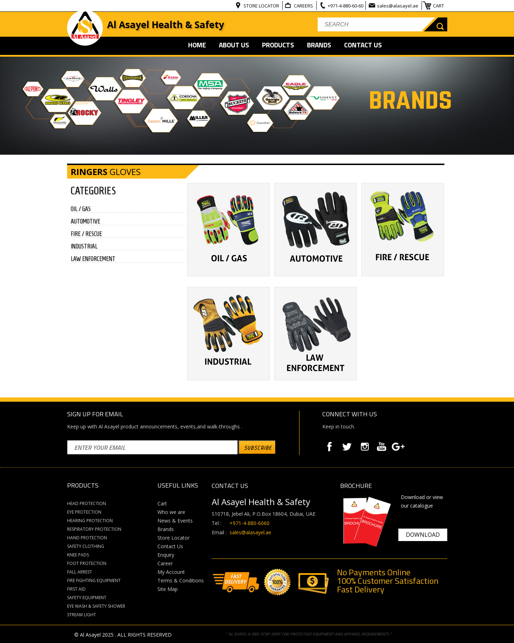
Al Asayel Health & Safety (165, 24)
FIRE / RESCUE (86, 233)
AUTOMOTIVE (85, 221)
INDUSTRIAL (84, 246)
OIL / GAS (81, 208)
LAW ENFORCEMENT (93, 258)
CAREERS (304, 5)
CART (439, 5)
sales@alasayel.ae (398, 5)
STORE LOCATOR (261, 5)
